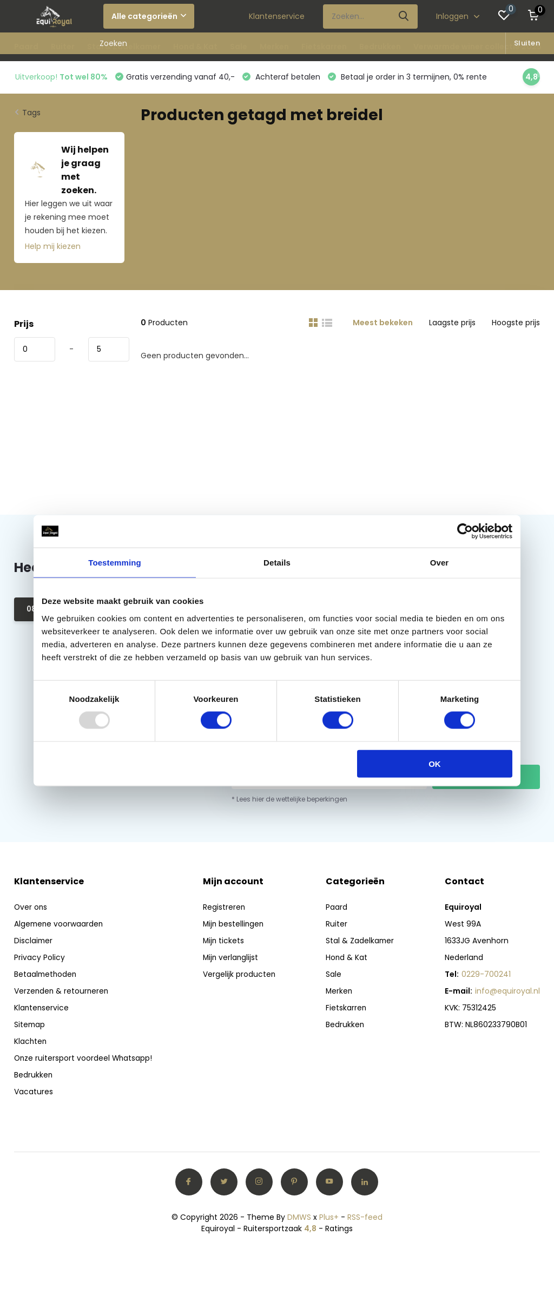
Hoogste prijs (516, 323)
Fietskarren (324, 46)
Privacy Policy (39, 958)
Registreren (224, 908)
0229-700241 (486, 975)
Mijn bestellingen (234, 924)
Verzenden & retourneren (62, 992)
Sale (238, 46)
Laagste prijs (452, 323)
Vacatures (33, 1092)
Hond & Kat (195, 46)
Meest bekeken (383, 323)
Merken (274, 46)
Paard (26, 46)
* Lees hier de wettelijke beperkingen (289, 800)
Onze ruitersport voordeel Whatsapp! (84, 1059)
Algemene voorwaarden (59, 924)
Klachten (31, 1042)
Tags (31, 113)
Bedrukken (380, 46)
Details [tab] (277, 562)
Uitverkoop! (61, 77)
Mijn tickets (224, 941)
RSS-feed (364, 1218)
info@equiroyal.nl (507, 992)
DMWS (299, 1218)
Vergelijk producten (239, 975)
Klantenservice (277, 16)
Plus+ (329, 1218)
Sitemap (30, 1025)
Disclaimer (34, 941)
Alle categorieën (148, 16)
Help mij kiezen (53, 247)
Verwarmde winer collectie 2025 (477, 46)
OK (434, 763)
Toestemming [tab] (114, 562)
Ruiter (63, 46)
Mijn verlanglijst (231, 958)
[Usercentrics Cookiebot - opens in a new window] (465, 531)
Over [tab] (439, 562)
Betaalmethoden (46, 975)
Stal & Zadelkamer (124, 46)
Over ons (31, 908)
